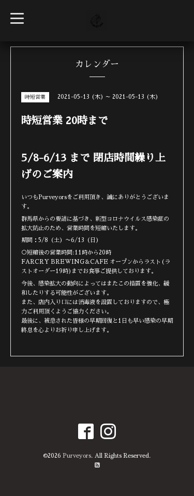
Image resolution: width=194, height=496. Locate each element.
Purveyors (77, 456)
